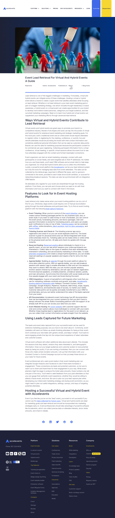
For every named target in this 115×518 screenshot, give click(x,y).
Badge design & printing (38, 477)
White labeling (73, 450)
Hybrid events (35, 457)
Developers (72, 457)
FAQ (70, 480)
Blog (70, 473)
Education (55, 495)
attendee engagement (38, 254)
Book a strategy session (76, 492)
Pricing (88, 477)
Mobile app (34, 461)
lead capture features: (54, 209)
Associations (56, 484)
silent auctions (58, 226)
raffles (35, 226)
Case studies (73, 477)
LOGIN (88, 8)
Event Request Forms (37, 487)
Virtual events (35, 454)
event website (56, 307)
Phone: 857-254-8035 (13, 446)
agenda (54, 261)
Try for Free (96, 8)
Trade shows (56, 454)
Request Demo (106, 8)
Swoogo (33, 505)
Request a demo (91, 480)
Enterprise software (37, 484)
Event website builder (37, 480)
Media (54, 498)
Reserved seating (51, 245)
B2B (53, 491)
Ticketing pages (67, 224)
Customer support (75, 489)
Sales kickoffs (56, 465)
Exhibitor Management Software (38, 492)
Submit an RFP (90, 484)
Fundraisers (55, 475)
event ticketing (71, 213)
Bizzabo (33, 509)
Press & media (90, 457)
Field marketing (56, 461)
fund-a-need (34, 228)
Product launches (57, 457)
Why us (88, 450)
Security (88, 468)
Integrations (73, 454)
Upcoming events (91, 461)
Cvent (33, 501)
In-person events (36, 450)
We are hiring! (96, 453)
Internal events (56, 468)
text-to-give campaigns (74, 226)
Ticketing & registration (38, 469)
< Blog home (85, 86)
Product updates (74, 469)
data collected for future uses (49, 401)
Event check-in (35, 473)
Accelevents (59, 167)
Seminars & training (58, 472)
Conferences (56, 450)
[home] (15, 8)
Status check (73, 496)
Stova (32, 512)
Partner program (91, 465)
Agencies (55, 487)
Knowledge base (74, 466)
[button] (35, 8)
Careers (88, 454)
